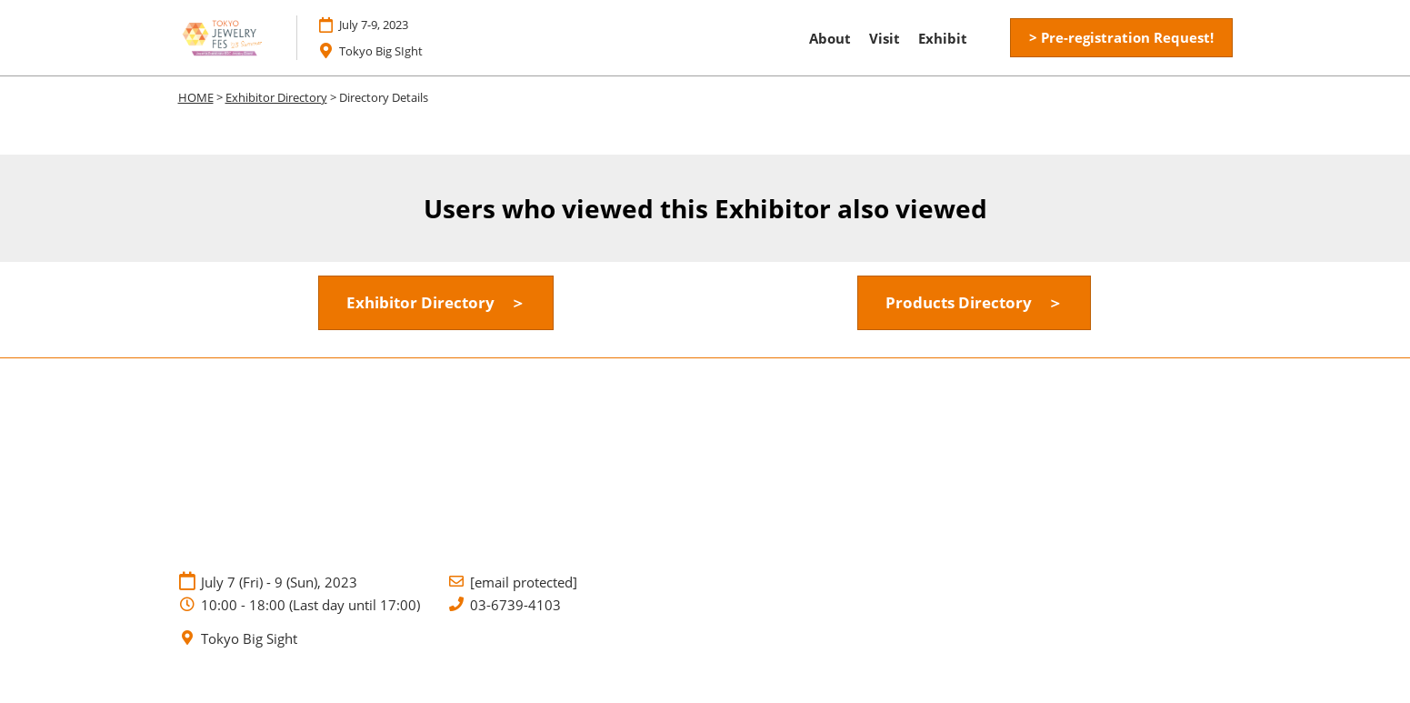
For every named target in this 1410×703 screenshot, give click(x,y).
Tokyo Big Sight (249, 639)
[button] (1121, 38)
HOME (196, 97)
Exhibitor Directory (276, 97)
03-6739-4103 (515, 605)
